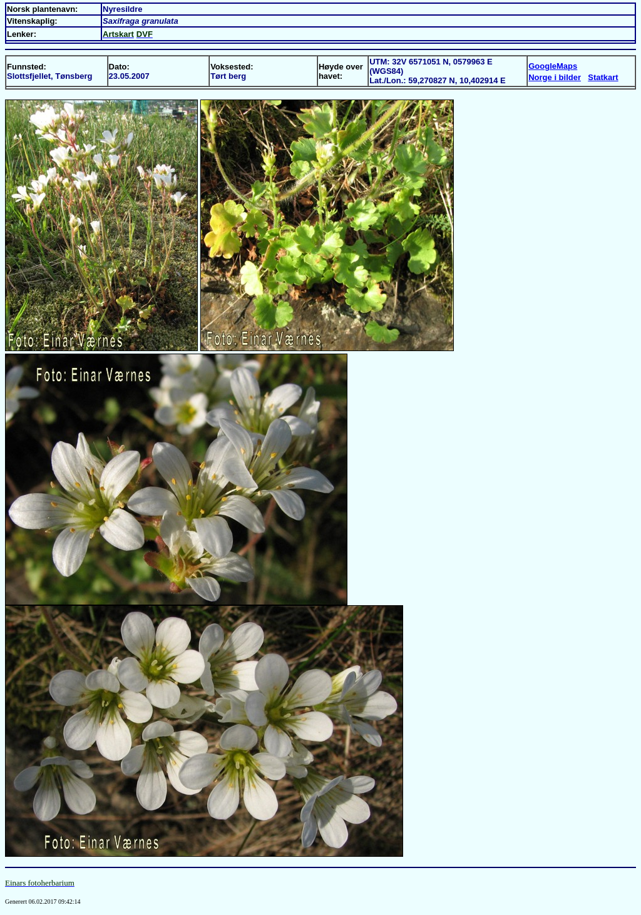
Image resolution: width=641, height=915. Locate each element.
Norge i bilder (554, 77)
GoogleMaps (552, 66)
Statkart (603, 77)
